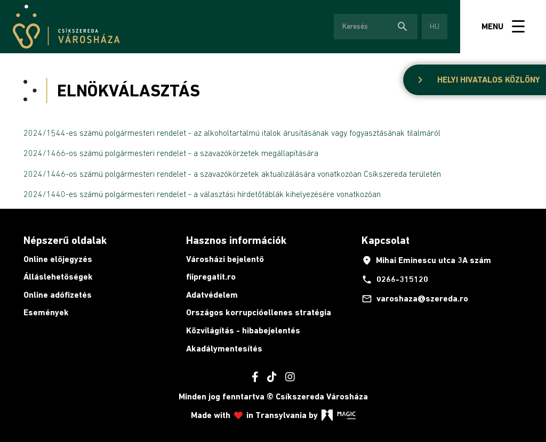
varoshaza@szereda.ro (415, 298)
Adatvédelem (212, 295)
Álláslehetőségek (58, 277)
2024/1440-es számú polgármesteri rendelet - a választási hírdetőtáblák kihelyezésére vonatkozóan (202, 194)
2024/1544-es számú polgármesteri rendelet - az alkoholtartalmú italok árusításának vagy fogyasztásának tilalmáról (231, 132)
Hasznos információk (236, 240)
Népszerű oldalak (65, 240)
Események (46, 312)
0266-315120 (395, 279)
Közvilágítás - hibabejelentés (243, 330)
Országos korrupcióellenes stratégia (258, 312)
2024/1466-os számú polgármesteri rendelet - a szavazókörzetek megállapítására (170, 153)
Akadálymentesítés (224, 348)
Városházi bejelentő (225, 259)
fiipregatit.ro (211, 277)
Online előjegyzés (57, 259)
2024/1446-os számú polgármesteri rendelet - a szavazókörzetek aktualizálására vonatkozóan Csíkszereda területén (232, 173)
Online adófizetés (57, 295)
